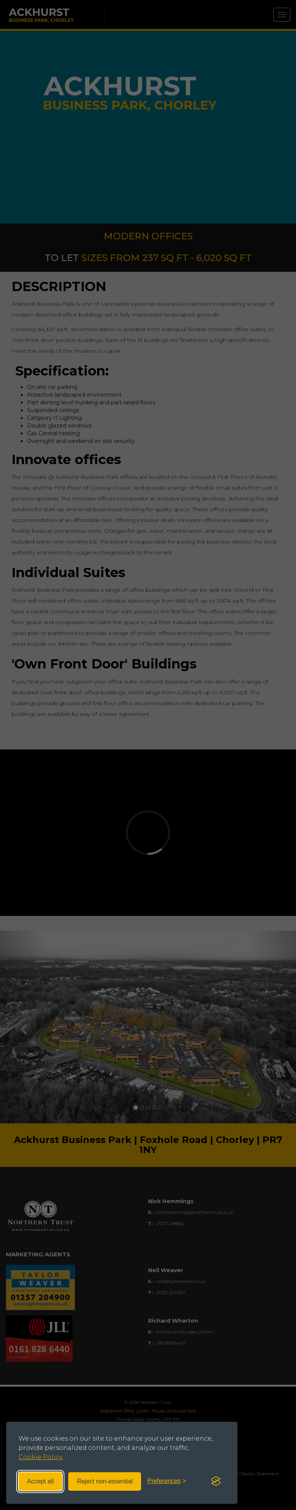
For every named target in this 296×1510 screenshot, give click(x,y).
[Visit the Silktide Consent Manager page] (216, 1481)
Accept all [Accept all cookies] (40, 1481)
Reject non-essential (105, 1481)
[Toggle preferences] (166, 1481)
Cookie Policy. (40, 1457)
